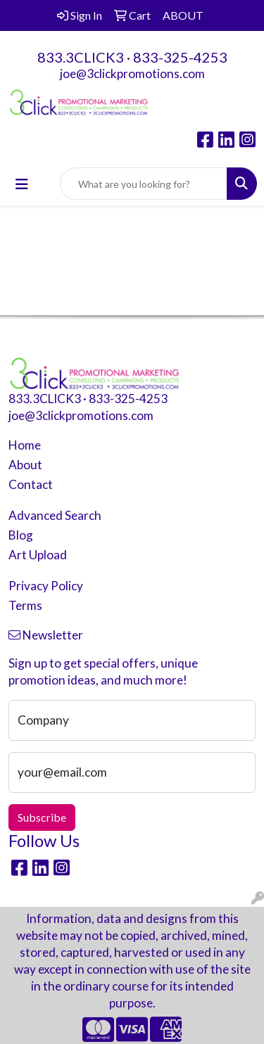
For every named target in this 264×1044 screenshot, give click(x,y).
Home (24, 445)
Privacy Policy (45, 585)
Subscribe (42, 817)
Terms (25, 605)
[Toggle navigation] (22, 184)
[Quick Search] (143, 183)
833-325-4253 (180, 57)
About (25, 464)
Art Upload (37, 554)
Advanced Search (54, 515)
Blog (20, 535)
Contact (30, 484)
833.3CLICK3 (80, 57)
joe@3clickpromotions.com (132, 73)
